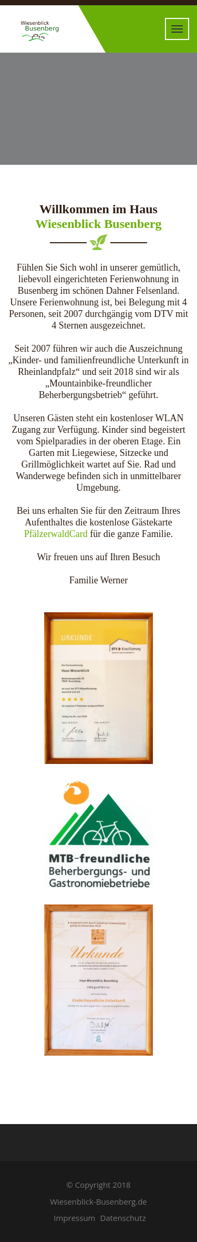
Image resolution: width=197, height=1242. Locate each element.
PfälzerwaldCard (56, 534)
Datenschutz (123, 1218)
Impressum (74, 1218)
